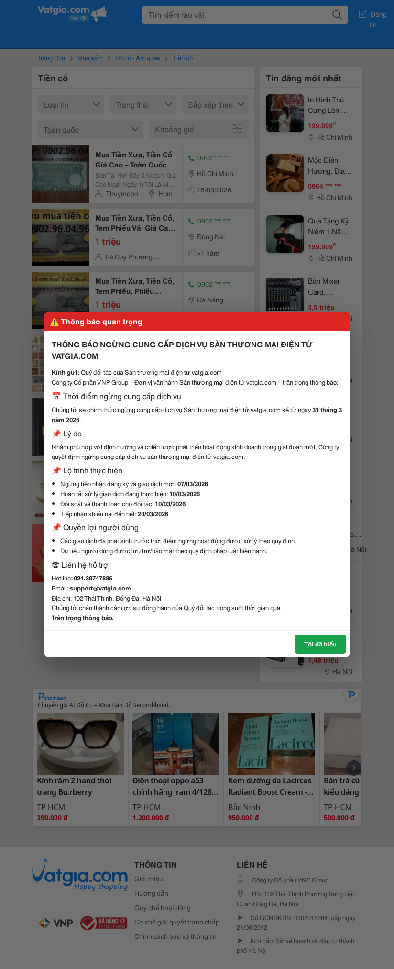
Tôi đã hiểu (320, 643)
